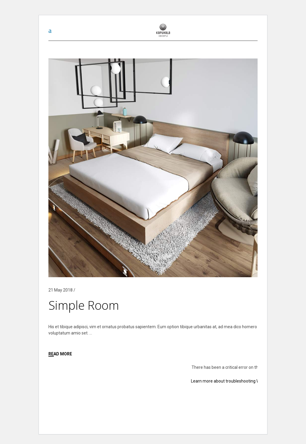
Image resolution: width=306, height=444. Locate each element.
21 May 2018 (60, 290)
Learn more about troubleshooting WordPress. (234, 381)
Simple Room (83, 305)
